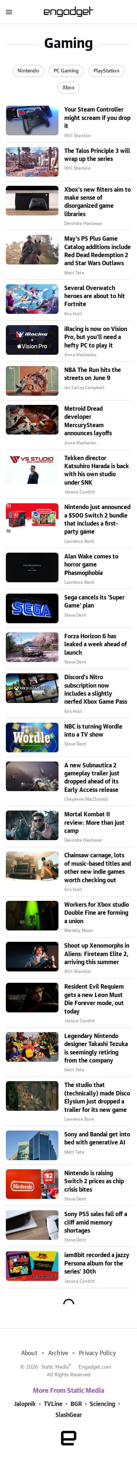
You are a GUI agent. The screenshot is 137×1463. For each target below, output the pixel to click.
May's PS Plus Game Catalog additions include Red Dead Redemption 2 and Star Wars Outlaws (97, 251)
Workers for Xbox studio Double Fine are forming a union (96, 913)
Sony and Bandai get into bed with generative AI (97, 1139)
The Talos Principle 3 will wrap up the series (97, 155)
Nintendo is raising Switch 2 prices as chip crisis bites (94, 1181)
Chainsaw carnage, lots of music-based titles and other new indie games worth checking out (97, 868)
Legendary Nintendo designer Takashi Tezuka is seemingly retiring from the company (96, 1048)
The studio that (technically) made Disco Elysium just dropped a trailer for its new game (97, 1097)
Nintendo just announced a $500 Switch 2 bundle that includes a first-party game (97, 519)
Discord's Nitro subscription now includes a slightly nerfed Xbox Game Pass (95, 689)
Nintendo (28, 71)
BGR (76, 1404)
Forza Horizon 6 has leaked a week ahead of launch (95, 644)
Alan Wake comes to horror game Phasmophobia (91, 565)
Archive (58, 1353)
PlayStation (106, 71)
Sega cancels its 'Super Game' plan (94, 602)
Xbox (68, 87)
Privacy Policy (97, 1353)
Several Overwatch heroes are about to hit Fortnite (94, 296)
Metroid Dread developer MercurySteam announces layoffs (88, 421)
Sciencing (102, 1404)
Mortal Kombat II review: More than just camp (94, 823)
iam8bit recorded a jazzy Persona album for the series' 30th (96, 1263)
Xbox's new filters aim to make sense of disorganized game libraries (97, 202)
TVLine (53, 1404)
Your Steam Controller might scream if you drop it (97, 118)
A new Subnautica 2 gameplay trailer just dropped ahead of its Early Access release (91, 778)
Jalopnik (25, 1404)
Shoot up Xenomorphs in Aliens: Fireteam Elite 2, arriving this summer (96, 954)
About (29, 1353)
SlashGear (69, 1415)
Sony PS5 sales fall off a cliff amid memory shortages (95, 1222)
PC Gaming (66, 71)
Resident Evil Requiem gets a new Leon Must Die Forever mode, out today (94, 999)
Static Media (55, 1367)
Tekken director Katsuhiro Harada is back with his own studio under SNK (96, 470)
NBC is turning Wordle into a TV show (93, 731)
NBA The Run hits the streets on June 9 (92, 374)
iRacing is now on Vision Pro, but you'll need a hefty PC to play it (95, 337)
